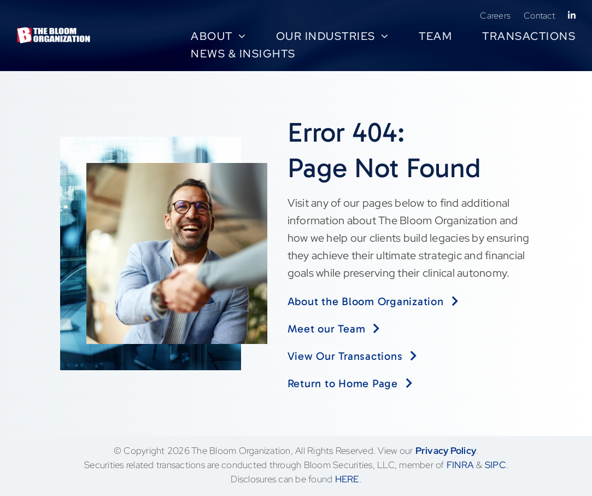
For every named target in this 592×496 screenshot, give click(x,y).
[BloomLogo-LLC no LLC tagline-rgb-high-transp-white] (53, 32)
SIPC (495, 465)
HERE (347, 479)
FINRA (460, 465)
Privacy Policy (446, 451)
